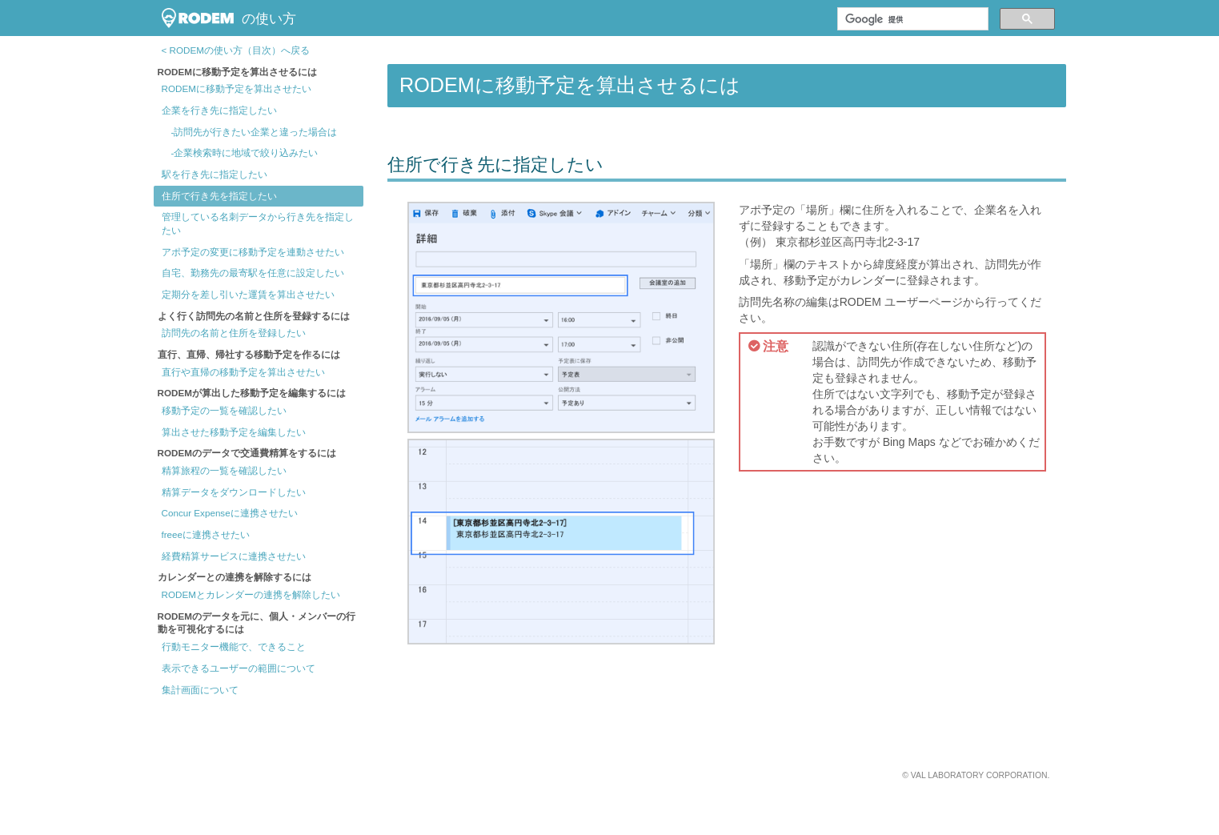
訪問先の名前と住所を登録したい (234, 332)
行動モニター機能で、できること (234, 646)
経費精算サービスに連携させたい (234, 556)
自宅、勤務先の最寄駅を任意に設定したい (253, 272)
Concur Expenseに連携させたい (230, 513)
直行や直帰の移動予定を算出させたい (243, 372)
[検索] (911, 19)
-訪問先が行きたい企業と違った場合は (250, 131)
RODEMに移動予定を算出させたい (236, 88)
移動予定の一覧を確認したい (224, 410)
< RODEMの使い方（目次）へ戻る (236, 50)
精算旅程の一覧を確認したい (224, 470)
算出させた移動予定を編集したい (234, 432)
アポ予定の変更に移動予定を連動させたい (253, 252)
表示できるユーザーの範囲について (238, 668)
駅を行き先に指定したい (214, 174)
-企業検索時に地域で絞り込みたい (240, 152)
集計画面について (200, 689)
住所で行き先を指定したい (219, 196)
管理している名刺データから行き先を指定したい (258, 223)
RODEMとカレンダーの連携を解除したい (251, 594)
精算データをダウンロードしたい (234, 492)
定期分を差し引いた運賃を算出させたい (248, 294)
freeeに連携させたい (206, 534)
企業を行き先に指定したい (219, 110)
